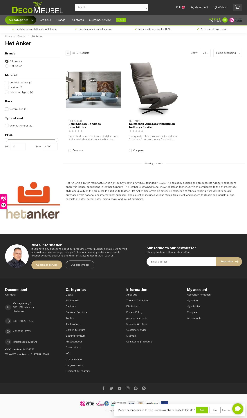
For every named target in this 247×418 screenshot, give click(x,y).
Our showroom (80, 265)
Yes (202, 410)
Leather (16, 87)
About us (131, 294)
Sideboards (72, 300)
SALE (121, 20)
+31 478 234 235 (23, 321)
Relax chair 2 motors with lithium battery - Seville (152, 125)
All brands (16, 61)
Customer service (100, 20)
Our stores (77, 20)
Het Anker (36, 36)
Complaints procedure (139, 341)
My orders (193, 300)
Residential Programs (78, 371)
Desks (69, 294)
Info (68, 353)
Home (8, 36)
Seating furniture (76, 336)
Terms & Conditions (137, 300)
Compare (78, 150)
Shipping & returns (137, 324)
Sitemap (131, 336)
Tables (70, 318)
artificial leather (21, 82)
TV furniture (73, 324)
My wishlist (193, 306)
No (215, 410)
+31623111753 (22, 331)
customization (74, 359)
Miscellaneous (74, 341)
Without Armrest (21, 125)
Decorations (73, 347)
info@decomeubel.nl (25, 342)
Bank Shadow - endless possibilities (84, 125)
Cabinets (71, 306)
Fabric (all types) (21, 92)
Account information (199, 294)
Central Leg (18, 109)
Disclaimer (132, 306)
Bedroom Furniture (76, 312)
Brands (60, 20)
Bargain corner (74, 365)
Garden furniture (75, 330)
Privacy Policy (134, 312)
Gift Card (45, 20)
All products (194, 318)
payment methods (136, 318)
